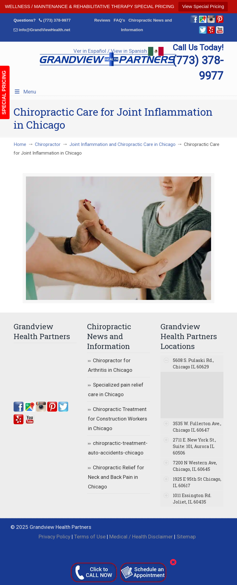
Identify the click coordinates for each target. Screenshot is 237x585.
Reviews (102, 20)
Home (20, 144)
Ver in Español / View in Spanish (118, 51)
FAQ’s (119, 20)
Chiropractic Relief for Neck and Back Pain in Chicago (116, 476)
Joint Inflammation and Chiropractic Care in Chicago (122, 144)
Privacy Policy (54, 536)
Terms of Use (90, 536)
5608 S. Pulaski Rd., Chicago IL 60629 (193, 363)
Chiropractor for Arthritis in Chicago (110, 365)
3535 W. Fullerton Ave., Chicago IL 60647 (197, 427)
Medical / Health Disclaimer (141, 536)
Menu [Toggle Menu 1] (25, 92)
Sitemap (186, 536)
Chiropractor (47, 144)
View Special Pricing (203, 6)
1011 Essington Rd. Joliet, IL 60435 (192, 498)
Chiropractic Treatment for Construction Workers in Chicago (117, 418)
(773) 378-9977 (57, 20)
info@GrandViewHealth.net (44, 29)
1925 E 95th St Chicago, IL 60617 (197, 482)
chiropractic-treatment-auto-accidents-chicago (118, 448)
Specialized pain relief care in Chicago (115, 389)
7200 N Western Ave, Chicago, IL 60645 (195, 466)
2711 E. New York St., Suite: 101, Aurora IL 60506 (194, 446)
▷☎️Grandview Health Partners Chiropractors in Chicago (108, 57)
